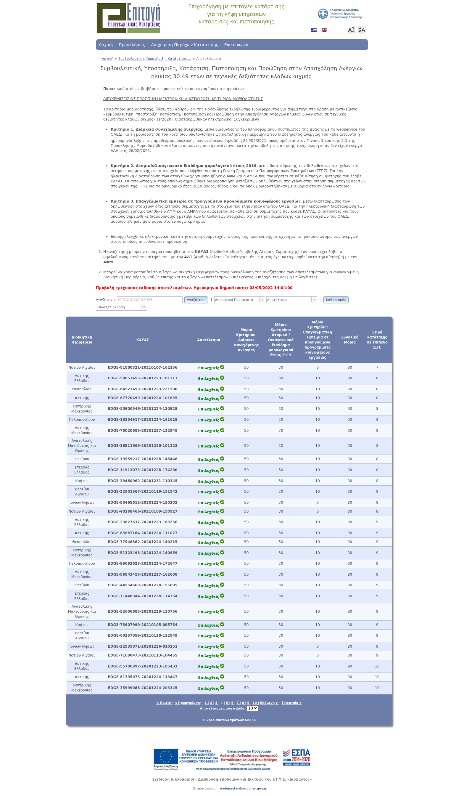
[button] (196, 299)
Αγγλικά (326, 32)
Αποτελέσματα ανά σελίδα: (229, 708)
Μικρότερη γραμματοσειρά (351, 29)
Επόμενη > (269, 702)
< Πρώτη (164, 702)
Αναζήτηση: (106, 299)
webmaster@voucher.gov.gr (244, 788)
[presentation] (262, 299)
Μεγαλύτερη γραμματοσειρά (362, 29)
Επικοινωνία (236, 44)
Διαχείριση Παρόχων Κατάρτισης (184, 44)
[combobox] (239, 299)
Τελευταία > (291, 702)
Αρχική (106, 44)
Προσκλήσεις (132, 44)
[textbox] (237, 300)
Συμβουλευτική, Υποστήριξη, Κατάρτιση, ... (154, 59)
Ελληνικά (315, 32)
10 (255, 702)
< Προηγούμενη (188, 702)
